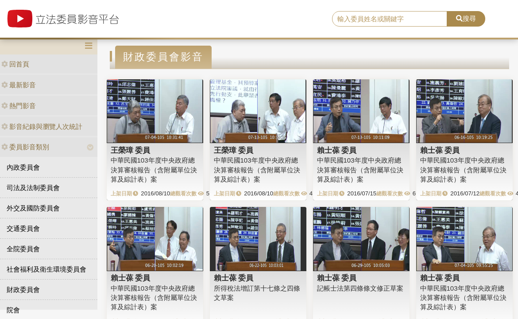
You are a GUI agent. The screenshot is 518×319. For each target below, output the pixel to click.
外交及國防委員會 (33, 208)
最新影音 (18, 85)
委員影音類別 (25, 147)
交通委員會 (23, 228)
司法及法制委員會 (33, 187)
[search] (389, 19)
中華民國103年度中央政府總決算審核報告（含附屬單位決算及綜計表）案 (154, 169)
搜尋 (466, 18)
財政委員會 (23, 289)
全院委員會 (23, 249)
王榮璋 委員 (131, 150)
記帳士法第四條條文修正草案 (360, 288)
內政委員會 (23, 167)
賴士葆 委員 (337, 150)
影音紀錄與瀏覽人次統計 (41, 126)
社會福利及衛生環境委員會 (46, 269)
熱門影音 (18, 105)
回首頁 (15, 64)
